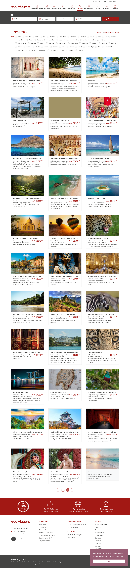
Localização (71, 537)
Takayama (42, 50)
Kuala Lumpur (95, 40)
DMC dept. (98, 543)
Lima (105, 40)
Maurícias (85, 43)
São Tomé (21, 50)
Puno (63, 47)
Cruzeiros (98, 527)
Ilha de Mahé (41, 40)
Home (104, 1)
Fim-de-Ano (99, 535)
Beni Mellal (63, 36)
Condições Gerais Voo (46, 538)
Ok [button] (109, 561)
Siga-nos (96, 1)
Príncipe (55, 47)
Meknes (94, 43)
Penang (29, 47)
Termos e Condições (46, 533)
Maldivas (51, 43)
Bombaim (73, 36)
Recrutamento (43, 527)
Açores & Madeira (101, 524)
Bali (44, 36)
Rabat (80, 47)
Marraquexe (62, 43)
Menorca (104, 43)
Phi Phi (38, 47)
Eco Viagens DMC (73, 527)
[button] (37, 8)
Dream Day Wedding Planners (77, 524)
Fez (106, 36)
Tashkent (53, 50)
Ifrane (30, 40)
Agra (19, 36)
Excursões (98, 549)
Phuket (46, 47)
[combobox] (24, 19)
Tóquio (62, 50)
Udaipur (71, 50)
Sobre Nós (42, 524)
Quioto (72, 47)
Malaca (42, 43)
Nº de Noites (108, 32)
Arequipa (28, 36)
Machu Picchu (22, 43)
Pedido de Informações (74, 535)
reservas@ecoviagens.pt (20, 528)
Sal (99, 47)
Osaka (20, 47)
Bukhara (83, 36)
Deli (99, 36)
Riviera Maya (90, 47)
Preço (99, 32)
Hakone (113, 36)
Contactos (112, 1)
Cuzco (92, 36)
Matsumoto (74, 43)
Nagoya (113, 43)
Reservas (98, 541)
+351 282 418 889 (18, 532)
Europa (97, 530)
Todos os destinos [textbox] (20, 19)
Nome (117, 32)
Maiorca (33, 43)
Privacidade (42, 530)
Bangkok (52, 36)
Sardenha (32, 50)
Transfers (98, 546)
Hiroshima (21, 40)
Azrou (37, 36)
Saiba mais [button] (119, 556)
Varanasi (80, 50)
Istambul (51, 40)
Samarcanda (108, 47)
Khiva (77, 40)
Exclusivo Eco (99, 533)
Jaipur (60, 40)
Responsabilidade (44, 541)
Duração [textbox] (62, 19)
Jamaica (69, 40)
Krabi (85, 40)
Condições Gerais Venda (47, 535)
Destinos (16, 15)
